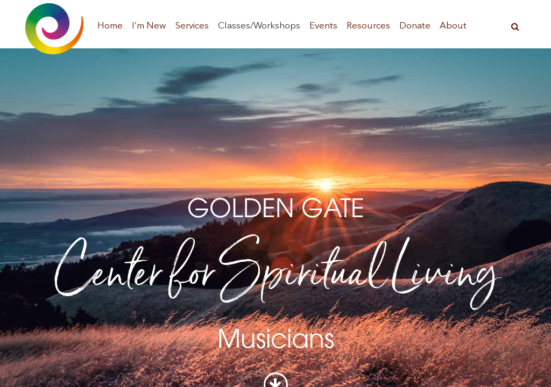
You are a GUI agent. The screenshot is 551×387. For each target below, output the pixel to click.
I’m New (149, 26)
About (453, 26)
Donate (414, 26)
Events (323, 26)
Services (192, 26)
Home (110, 26)
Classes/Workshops (259, 26)
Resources (368, 26)
